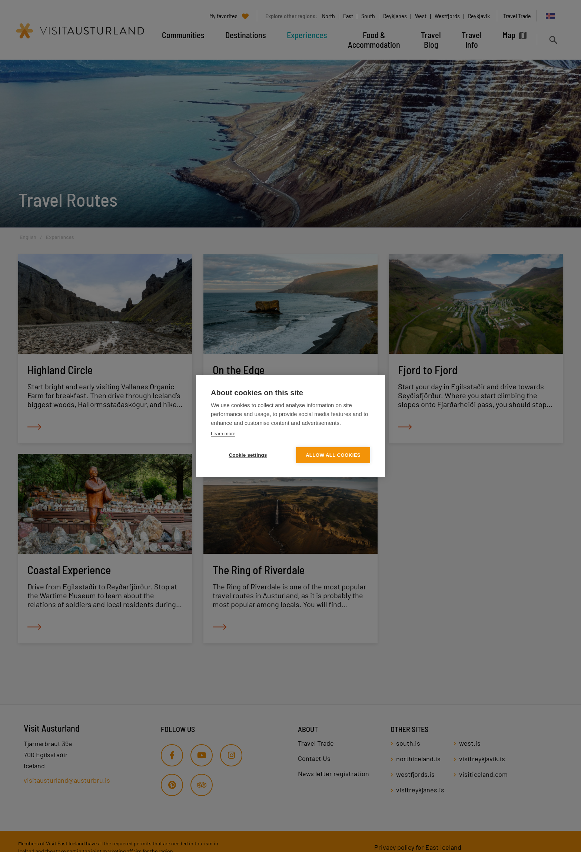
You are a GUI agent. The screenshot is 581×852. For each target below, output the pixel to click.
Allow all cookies (333, 455)
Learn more (223, 433)
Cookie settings (248, 455)
